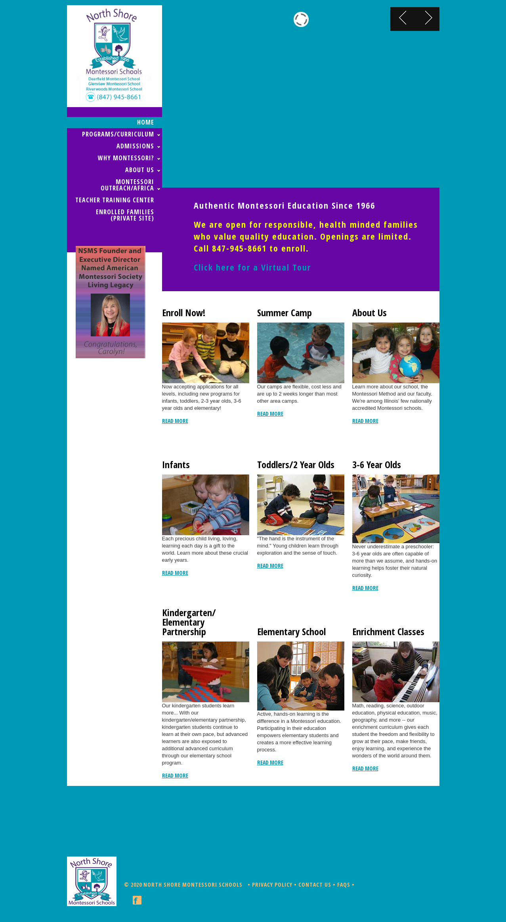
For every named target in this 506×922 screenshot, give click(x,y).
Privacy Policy (272, 884)
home (145, 122)
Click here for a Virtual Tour (252, 267)
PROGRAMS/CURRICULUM (118, 134)
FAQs (343, 884)
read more (175, 421)
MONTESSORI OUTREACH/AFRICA (127, 184)
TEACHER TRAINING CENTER (114, 200)
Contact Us (314, 884)
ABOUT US (139, 169)
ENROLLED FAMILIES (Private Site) (125, 215)
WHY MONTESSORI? (126, 158)
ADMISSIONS (135, 146)
